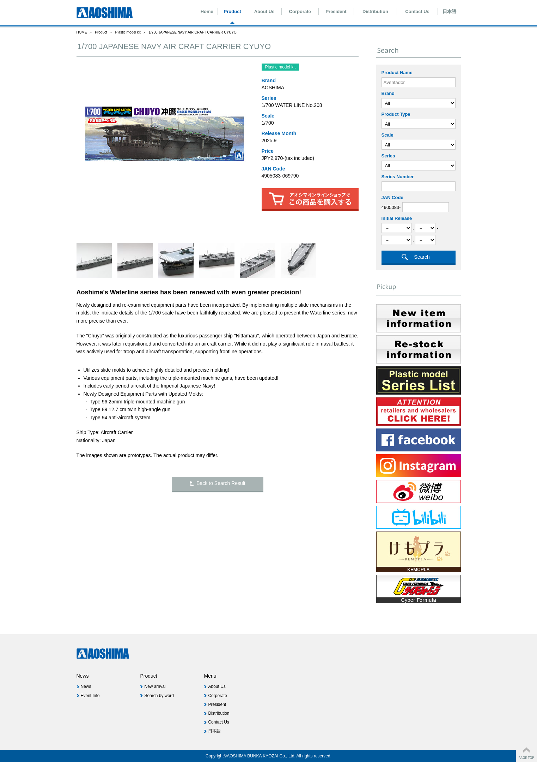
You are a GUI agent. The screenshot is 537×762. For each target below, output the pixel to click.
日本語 (449, 11)
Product (232, 11)
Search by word (158, 695)
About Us (264, 11)
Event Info (89, 695)
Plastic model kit (128, 32)
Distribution (375, 11)
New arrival (154, 686)
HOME (82, 32)
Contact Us (417, 11)
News (85, 686)
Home (207, 11)
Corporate (300, 11)
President (335, 11)
